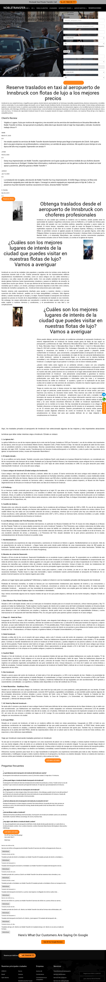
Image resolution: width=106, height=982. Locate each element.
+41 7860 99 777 (67, 2)
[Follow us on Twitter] (54, 966)
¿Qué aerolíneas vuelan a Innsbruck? (14, 789)
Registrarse (92, 946)
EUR (28, 8)
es (33, 8)
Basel (3, 947)
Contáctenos (39, 947)
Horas (65, 34)
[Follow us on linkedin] (66, 966)
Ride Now (7, 815)
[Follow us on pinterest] (63, 966)
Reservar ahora (8, 189)
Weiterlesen (5, 826)
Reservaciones (95, 8)
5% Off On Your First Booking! (13, 810)
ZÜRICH (4, 944)
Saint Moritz (4, 951)
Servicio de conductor (59, 951)
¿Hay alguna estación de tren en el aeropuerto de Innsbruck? (21, 768)
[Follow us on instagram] (60, 966)
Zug (19, 959)
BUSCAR (67, 51)
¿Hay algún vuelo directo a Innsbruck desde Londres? (19, 798)
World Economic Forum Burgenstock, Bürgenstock (25, 955)
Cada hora (70, 14)
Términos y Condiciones (43, 954)
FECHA (65, 29)
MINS (65, 40)
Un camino (70, 12)
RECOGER (66, 17)
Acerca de (39, 944)
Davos (20, 944)
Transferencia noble (55, 723)
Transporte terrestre (58, 957)
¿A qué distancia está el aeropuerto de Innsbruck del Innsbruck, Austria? (24, 752)
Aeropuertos (80, 8)
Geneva (20, 947)
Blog (37, 964)
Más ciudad (5, 963)
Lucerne (20, 951)
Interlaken (4, 956)
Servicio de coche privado (60, 954)
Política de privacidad (42, 957)
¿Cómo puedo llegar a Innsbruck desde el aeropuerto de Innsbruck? (23, 759)
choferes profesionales (82, 346)
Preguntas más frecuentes (43, 967)
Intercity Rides (66, 8)
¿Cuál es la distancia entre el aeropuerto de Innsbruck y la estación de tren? (25, 780)
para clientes (42, 8)
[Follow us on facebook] (57, 966)
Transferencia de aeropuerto (61, 944)
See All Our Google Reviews (53, 915)
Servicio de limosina (59, 947)
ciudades (53, 8)
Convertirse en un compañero (44, 951)
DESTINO (66, 23)
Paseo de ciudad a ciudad (43, 970)
